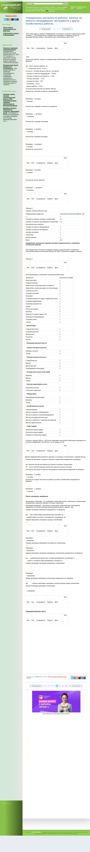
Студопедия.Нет (36, 832)
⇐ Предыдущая (45, 29)
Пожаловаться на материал (81, 7)
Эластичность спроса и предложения (11, 34)
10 (66, 686)
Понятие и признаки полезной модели (10, 48)
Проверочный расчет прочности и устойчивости (10, 66)
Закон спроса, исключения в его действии (9, 29)
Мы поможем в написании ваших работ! (56, 713)
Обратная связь (73, 7)
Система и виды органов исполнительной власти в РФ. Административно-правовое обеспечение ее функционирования (10, 99)
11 (70, 686)
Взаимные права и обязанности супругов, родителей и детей (11, 110)
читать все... (52, 10)
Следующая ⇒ (67, 29)
